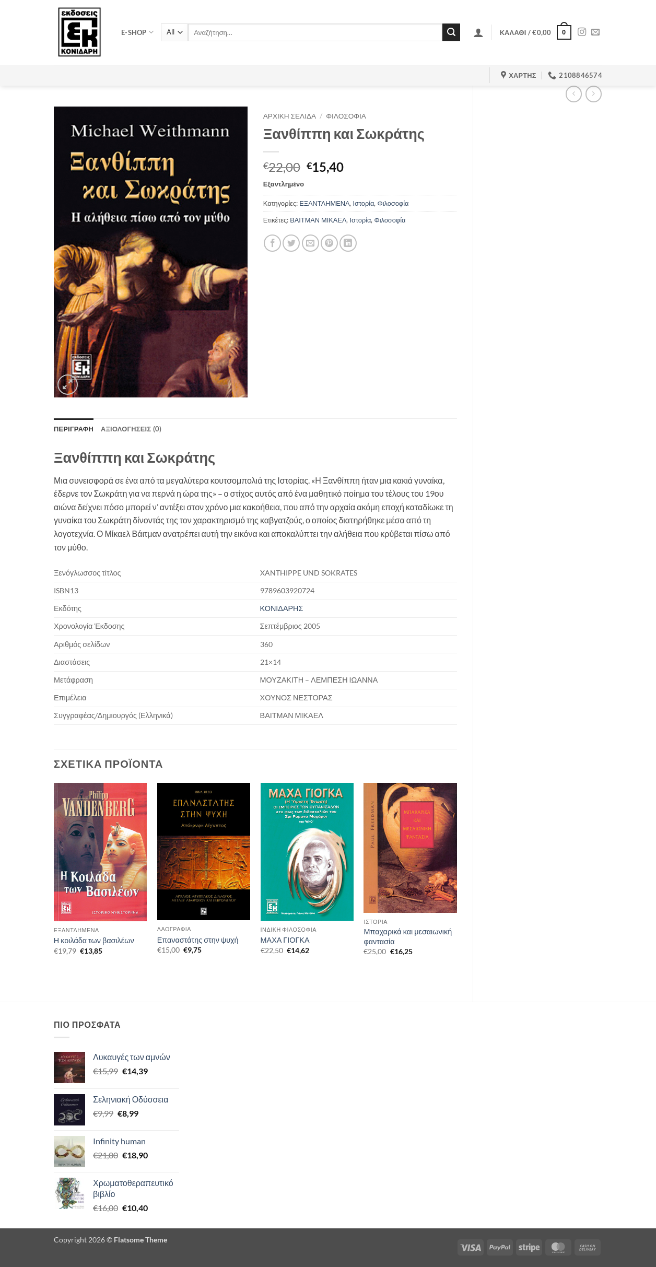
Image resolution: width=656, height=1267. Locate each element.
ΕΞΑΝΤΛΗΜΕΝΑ (324, 203)
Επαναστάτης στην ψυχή (198, 939)
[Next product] (574, 94)
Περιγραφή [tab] (73, 429)
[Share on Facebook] (272, 243)
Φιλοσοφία (346, 116)
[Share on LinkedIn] (348, 243)
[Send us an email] (595, 32)
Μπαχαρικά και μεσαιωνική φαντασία (408, 936)
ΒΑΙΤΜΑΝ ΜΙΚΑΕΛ (318, 220)
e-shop (137, 32)
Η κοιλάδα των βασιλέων (94, 940)
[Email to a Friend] (310, 243)
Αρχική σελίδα (289, 116)
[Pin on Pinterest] (329, 243)
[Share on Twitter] (291, 243)
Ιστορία (363, 203)
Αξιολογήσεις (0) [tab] (131, 429)
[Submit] (451, 32)
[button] (478, 32)
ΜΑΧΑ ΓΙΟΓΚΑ (285, 939)
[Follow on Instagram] (582, 32)
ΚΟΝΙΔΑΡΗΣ (281, 608)
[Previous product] (593, 94)
